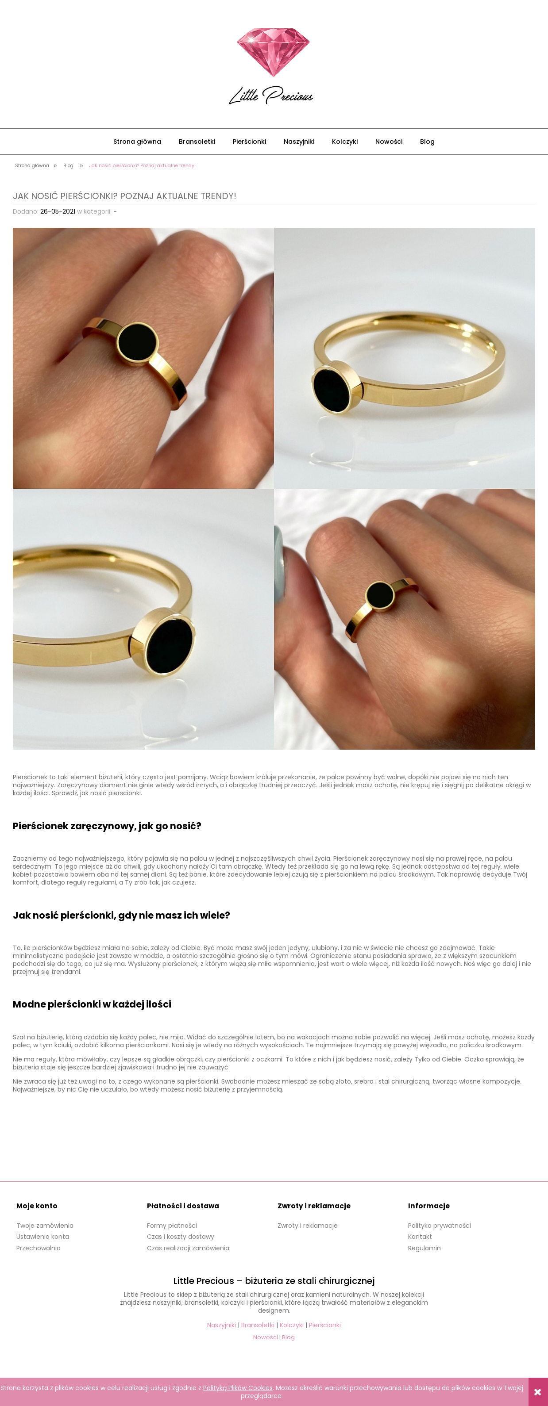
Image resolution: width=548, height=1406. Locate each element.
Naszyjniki (221, 1325)
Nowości (265, 1337)
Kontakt (420, 1236)
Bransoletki (257, 1325)
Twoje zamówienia (44, 1225)
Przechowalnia (38, 1248)
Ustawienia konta (42, 1236)
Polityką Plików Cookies (238, 1387)
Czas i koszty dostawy (180, 1236)
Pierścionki (325, 1325)
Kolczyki (292, 1325)
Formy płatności (172, 1225)
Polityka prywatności (439, 1225)
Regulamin (424, 1248)
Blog (288, 1337)
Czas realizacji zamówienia (188, 1248)
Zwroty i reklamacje (308, 1225)
